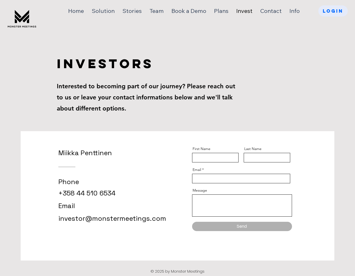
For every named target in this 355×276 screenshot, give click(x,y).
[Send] (242, 226)
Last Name (253, 149)
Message (200, 190)
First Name (201, 149)
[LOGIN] (333, 11)
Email (197, 169)
